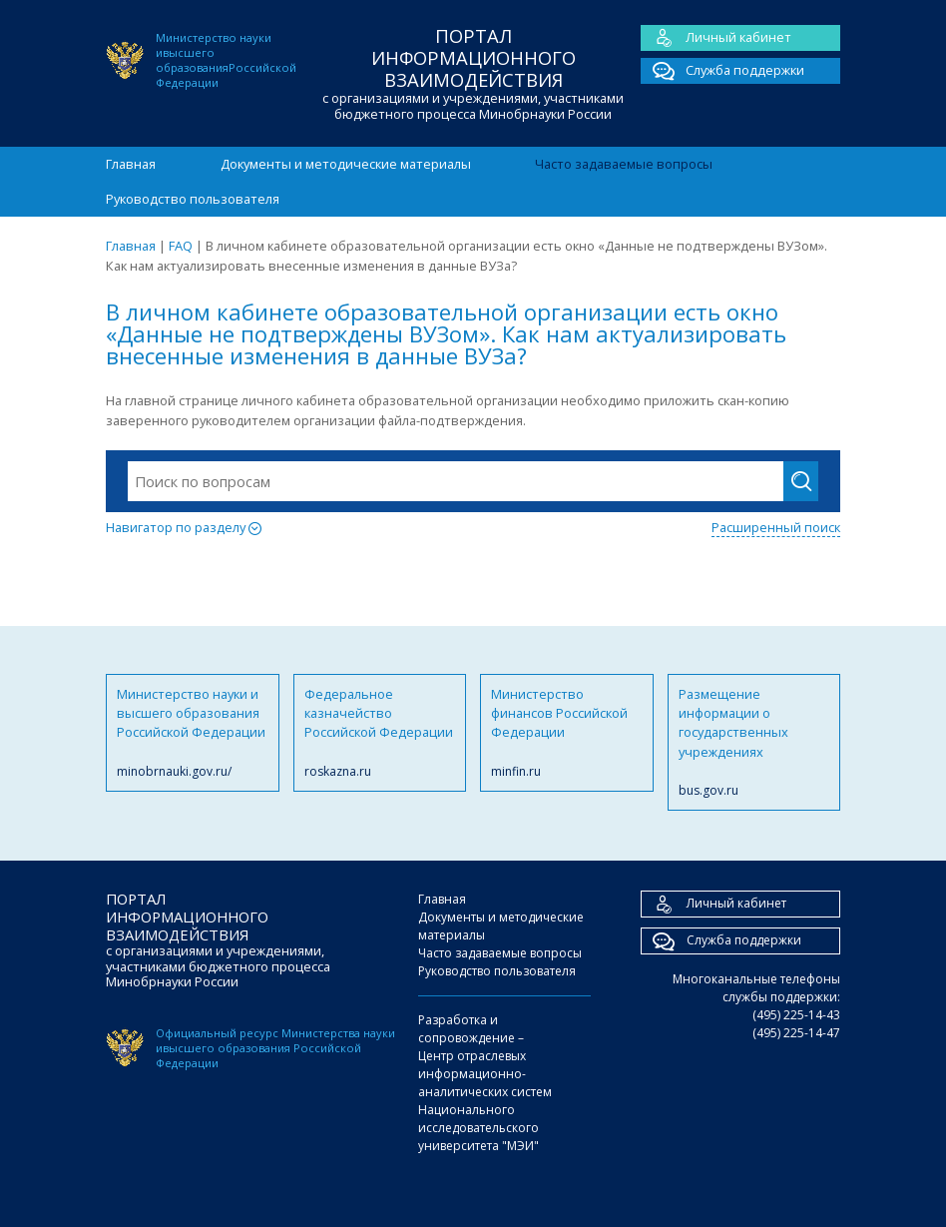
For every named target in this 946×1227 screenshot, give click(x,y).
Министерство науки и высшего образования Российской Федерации (192, 733)
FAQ (181, 246)
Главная (131, 164)
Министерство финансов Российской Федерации (567, 733)
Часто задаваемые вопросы (623, 164)
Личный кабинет (716, 38)
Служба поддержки (722, 71)
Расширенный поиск (775, 527)
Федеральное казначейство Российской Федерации (380, 733)
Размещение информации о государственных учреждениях (754, 743)
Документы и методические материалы (346, 164)
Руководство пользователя (192, 199)
